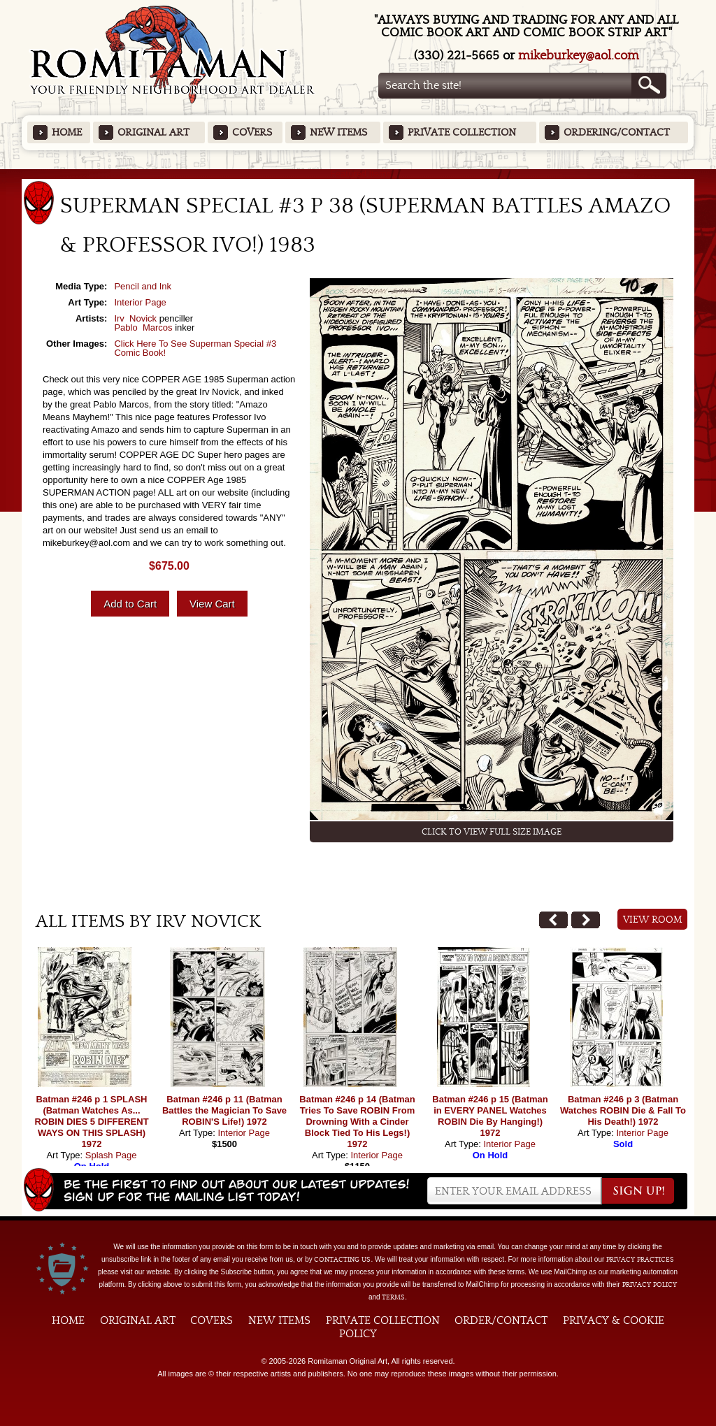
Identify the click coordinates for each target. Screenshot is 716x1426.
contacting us (342, 1259)
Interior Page (140, 302)
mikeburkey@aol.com (578, 55)
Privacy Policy (649, 1285)
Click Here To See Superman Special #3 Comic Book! (195, 348)
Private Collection (462, 132)
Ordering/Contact (617, 132)
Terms (393, 1297)
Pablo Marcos (143, 327)
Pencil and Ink (142, 286)
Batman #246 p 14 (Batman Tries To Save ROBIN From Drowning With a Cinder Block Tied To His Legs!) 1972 (357, 1121)
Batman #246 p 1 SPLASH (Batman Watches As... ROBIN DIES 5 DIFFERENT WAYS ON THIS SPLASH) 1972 (91, 1121)
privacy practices (640, 1259)
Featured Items (358, 173)
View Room (652, 920)
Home (67, 132)
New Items (338, 132)
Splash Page (111, 1155)
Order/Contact (500, 1320)
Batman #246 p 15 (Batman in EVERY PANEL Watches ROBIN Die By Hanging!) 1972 (489, 1116)
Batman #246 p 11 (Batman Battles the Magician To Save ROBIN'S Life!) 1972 (224, 1110)
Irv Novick (135, 318)
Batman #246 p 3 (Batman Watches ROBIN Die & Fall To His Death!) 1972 (623, 1110)
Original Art (153, 132)
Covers (252, 132)
